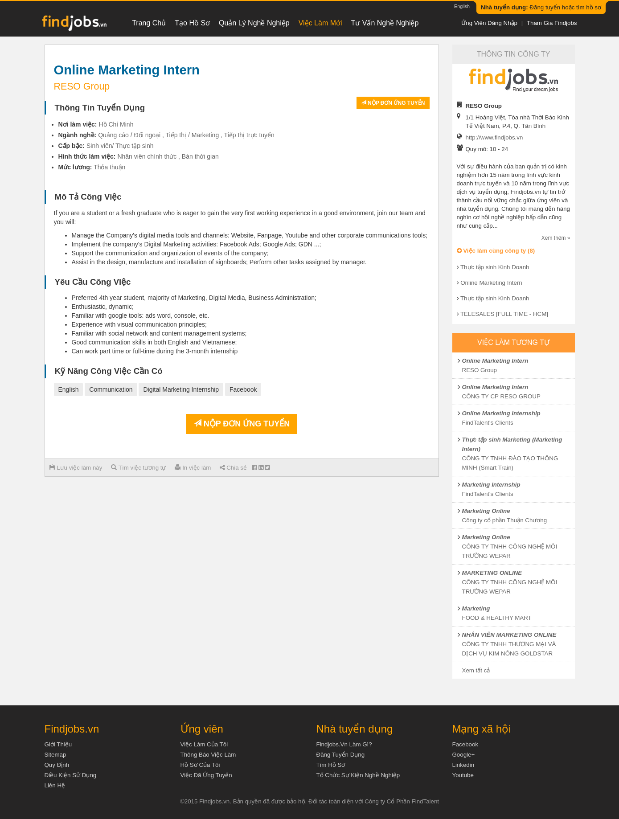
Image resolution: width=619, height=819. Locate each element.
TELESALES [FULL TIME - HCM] (504, 314)
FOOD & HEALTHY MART (497, 617)
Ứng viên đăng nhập (489, 23)
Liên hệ (55, 785)
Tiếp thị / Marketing (192, 135)
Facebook (243, 389)
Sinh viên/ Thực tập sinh (120, 145)
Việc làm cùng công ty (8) (496, 250)
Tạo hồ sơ (192, 23)
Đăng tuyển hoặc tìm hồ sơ (541, 7)
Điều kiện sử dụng (71, 775)
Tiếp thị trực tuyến (249, 135)
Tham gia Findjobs (552, 23)
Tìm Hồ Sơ (330, 765)
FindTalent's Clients (487, 422)
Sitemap (55, 754)
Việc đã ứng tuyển (206, 775)
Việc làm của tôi (204, 744)
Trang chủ (149, 23)
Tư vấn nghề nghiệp (385, 23)
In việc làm (193, 467)
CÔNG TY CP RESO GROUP (501, 396)
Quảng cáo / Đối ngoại (129, 135)
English (462, 6)
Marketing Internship (491, 484)
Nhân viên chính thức (146, 156)
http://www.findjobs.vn (494, 137)
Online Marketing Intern (491, 282)
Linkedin (463, 765)
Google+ (463, 754)
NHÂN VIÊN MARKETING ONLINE (509, 634)
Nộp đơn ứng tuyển (393, 103)
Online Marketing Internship (501, 413)
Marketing (476, 608)
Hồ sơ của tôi (200, 765)
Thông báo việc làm (208, 754)
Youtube (463, 775)
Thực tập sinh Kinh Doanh (494, 267)
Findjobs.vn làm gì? (344, 744)
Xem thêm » (555, 238)
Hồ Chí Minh (115, 124)
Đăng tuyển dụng (340, 754)
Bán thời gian (200, 156)
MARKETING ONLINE (492, 572)
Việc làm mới (320, 23)
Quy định (57, 765)
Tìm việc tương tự (138, 467)
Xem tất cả (476, 670)
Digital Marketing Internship (181, 389)
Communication (110, 389)
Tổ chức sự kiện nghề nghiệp (358, 775)
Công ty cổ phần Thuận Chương (504, 520)
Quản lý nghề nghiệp (254, 23)
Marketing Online (486, 511)
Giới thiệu (58, 744)
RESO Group (479, 370)
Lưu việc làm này (75, 467)
